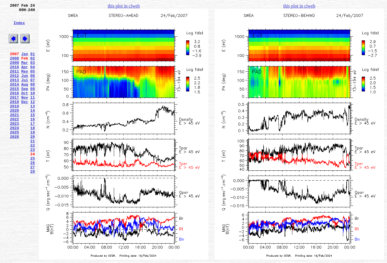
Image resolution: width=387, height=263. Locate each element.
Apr (24, 78)
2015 (14, 104)
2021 (14, 135)
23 (32, 177)
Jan (24, 62)
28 (32, 203)
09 (32, 104)
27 (32, 198)
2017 (14, 114)
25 (32, 187)
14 (32, 130)
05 (32, 83)
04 (32, 78)
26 (32, 193)
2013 (14, 93)
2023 (14, 146)
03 (32, 72)
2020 (14, 130)
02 (32, 67)
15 (32, 135)
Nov (24, 114)
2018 (14, 120)
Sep (24, 104)
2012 (14, 88)
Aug (24, 99)
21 (32, 167)
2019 (14, 125)
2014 (14, 99)
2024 (14, 151)
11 (32, 114)
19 (32, 156)
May (24, 83)
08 (32, 99)
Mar (24, 72)
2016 (14, 109)
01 (32, 62)
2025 (14, 156)
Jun (24, 88)
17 (32, 146)
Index (19, 27)
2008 (14, 67)
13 (32, 125)
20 (32, 161)
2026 (14, 161)
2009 (14, 72)
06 (32, 88)
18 (32, 151)
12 (32, 120)
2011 (14, 83)
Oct (24, 109)
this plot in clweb (124, 5)
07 (32, 93)
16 (32, 140)
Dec (24, 120)
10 (32, 109)
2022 (14, 140)
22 (32, 172)
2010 (14, 78)
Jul (24, 93)
